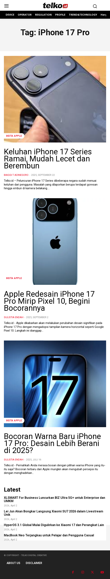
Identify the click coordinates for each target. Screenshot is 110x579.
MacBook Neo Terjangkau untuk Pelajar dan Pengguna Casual (49, 535)
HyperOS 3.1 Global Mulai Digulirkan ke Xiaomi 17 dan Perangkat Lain (54, 525)
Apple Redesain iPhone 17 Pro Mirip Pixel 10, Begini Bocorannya (49, 301)
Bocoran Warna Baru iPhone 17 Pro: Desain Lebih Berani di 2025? (52, 443)
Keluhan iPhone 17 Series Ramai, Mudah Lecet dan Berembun (48, 158)
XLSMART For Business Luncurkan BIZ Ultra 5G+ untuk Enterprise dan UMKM (54, 499)
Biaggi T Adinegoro (16, 174)
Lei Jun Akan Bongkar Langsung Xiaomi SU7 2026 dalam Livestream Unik (53, 513)
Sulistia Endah (13, 317)
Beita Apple (14, 136)
